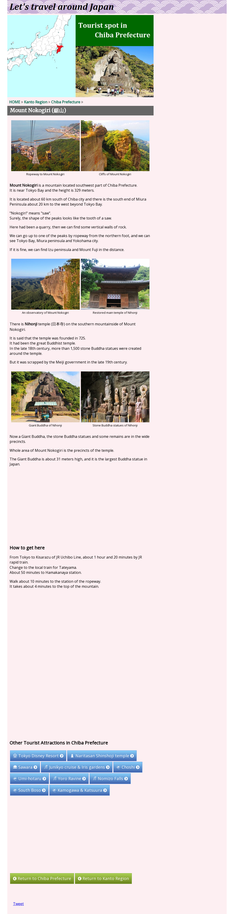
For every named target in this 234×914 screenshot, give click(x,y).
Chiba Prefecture (65, 101)
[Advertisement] (80, 505)
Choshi (127, 767)
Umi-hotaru (29, 778)
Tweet (18, 903)
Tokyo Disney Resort (38, 755)
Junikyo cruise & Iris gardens (76, 767)
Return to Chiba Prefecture (42, 878)
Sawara (25, 767)
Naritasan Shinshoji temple (102, 755)
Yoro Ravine (69, 778)
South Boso (29, 790)
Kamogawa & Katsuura (79, 790)
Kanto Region (35, 101)
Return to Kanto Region (103, 878)
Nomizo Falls (110, 778)
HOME (14, 101)
